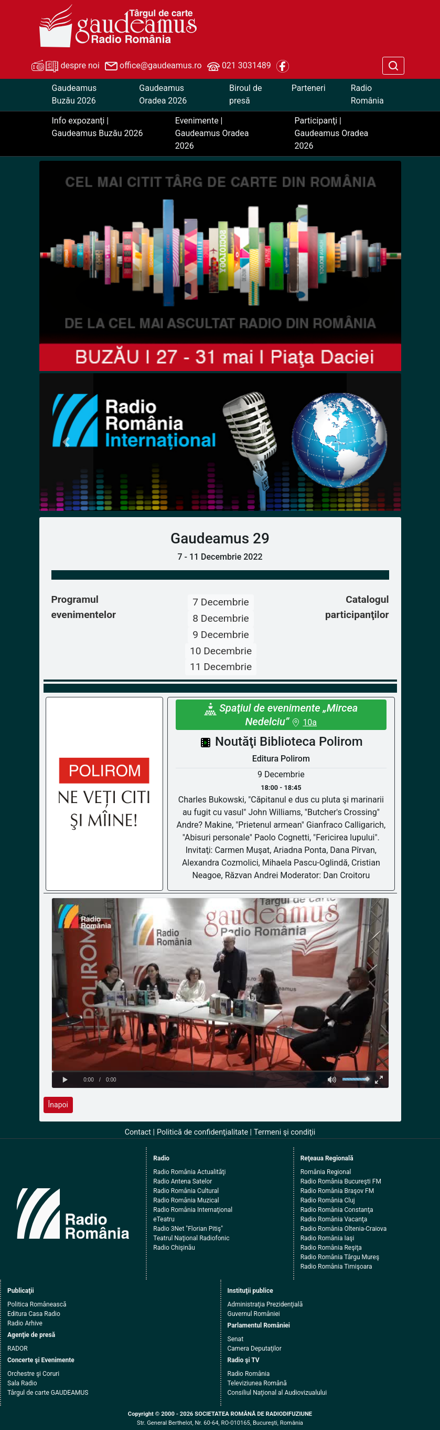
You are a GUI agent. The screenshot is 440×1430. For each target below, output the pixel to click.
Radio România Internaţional (192, 1209)
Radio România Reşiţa (331, 1247)
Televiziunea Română (257, 1383)
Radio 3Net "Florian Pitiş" (188, 1228)
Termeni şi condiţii (284, 1132)
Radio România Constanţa (337, 1209)
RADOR (17, 1348)
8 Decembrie (220, 618)
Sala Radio (22, 1383)
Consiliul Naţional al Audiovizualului (277, 1392)
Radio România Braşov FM (337, 1191)
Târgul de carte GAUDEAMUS (47, 1392)
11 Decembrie (221, 667)
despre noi (65, 66)
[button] (66, 442)
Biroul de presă (245, 94)
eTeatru (163, 1219)
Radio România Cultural (186, 1191)
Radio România (367, 94)
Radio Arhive (24, 1323)
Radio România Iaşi (328, 1238)
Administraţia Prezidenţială (265, 1304)
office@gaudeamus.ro (153, 66)
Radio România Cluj (328, 1200)
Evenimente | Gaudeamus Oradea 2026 (212, 133)
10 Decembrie (221, 651)
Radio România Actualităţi (189, 1172)
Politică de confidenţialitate (202, 1132)
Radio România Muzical (186, 1200)
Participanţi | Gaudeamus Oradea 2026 (332, 133)
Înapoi (58, 1104)
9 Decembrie (220, 635)
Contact (138, 1132)
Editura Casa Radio (33, 1314)
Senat (236, 1339)
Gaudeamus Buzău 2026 (74, 94)
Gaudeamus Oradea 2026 (163, 94)
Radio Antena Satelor (182, 1181)
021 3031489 (239, 66)
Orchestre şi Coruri (33, 1373)
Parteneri (309, 88)
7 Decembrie (220, 602)
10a (310, 722)
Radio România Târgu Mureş (340, 1257)
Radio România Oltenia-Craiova (344, 1228)
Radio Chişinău (174, 1247)
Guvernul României (254, 1314)
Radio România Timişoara (336, 1266)
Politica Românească (37, 1304)
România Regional (326, 1172)
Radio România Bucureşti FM (341, 1181)
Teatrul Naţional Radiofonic (191, 1238)
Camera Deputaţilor (255, 1348)
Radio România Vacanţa (334, 1219)
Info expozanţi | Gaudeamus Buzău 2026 (97, 127)
